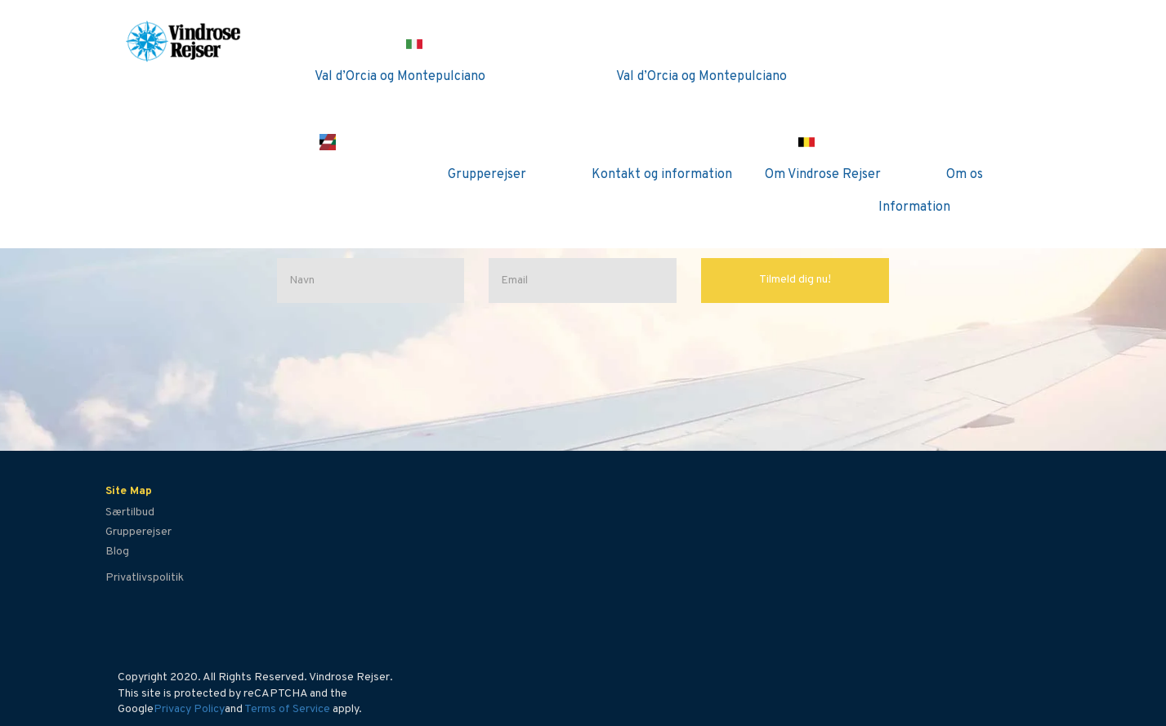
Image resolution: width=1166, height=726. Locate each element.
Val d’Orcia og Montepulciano (400, 77)
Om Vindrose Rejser (823, 175)
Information (914, 207)
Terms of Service (287, 709)
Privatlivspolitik (144, 578)
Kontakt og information (662, 175)
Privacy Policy (189, 709)
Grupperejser (487, 175)
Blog (117, 552)
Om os (964, 175)
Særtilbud (129, 512)
